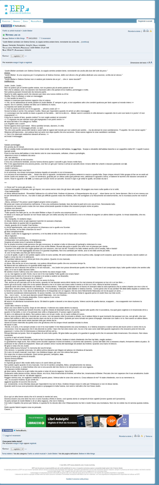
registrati (28, 62)
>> (26, 56)
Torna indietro (7, 454)
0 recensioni (45, 38)
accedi (149, 21)
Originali (16, 21)
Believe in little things (17, 38)
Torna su (149, 436)
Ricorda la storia (134, 31)
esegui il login (18, 62)
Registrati (141, 21)
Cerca (25, 21)
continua (85, 42)
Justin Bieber (27, 31)
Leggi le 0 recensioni (11, 436)
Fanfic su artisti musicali (12, 31)
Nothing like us (13, 35)
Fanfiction (6, 21)
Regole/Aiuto (36, 21)
